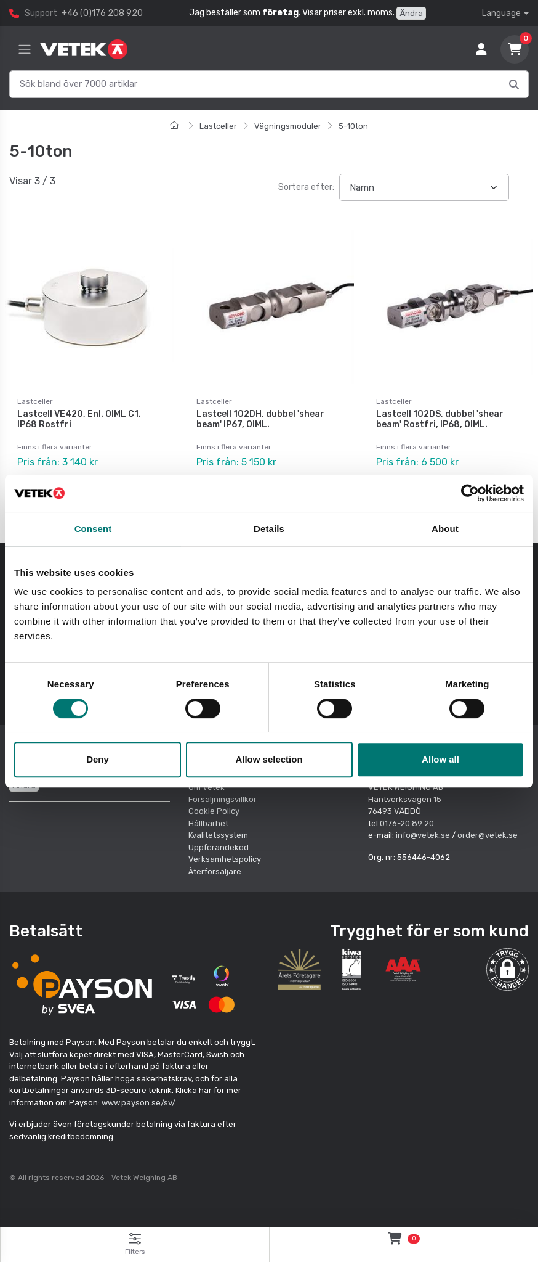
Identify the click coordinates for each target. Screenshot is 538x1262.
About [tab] (445, 528)
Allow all (440, 759)
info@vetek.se (423, 835)
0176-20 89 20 (407, 823)
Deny (97, 759)
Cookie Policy (213, 811)
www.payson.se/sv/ (138, 1102)
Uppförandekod (218, 847)
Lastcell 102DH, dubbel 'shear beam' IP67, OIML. (260, 419)
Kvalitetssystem (218, 835)
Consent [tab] (93, 528)
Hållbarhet (208, 823)
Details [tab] (269, 528)
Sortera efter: (306, 187)
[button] (507, 969)
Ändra (411, 13)
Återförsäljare (214, 871)
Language (501, 13)
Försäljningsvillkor (222, 799)
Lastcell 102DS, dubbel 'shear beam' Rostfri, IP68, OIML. (440, 419)
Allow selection (268, 759)
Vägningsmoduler (287, 126)
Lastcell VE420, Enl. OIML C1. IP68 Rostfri (79, 419)
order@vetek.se (487, 835)
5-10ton (353, 126)
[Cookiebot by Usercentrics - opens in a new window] (470, 493)
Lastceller (218, 126)
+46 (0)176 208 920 (102, 13)
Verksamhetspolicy (224, 859)
